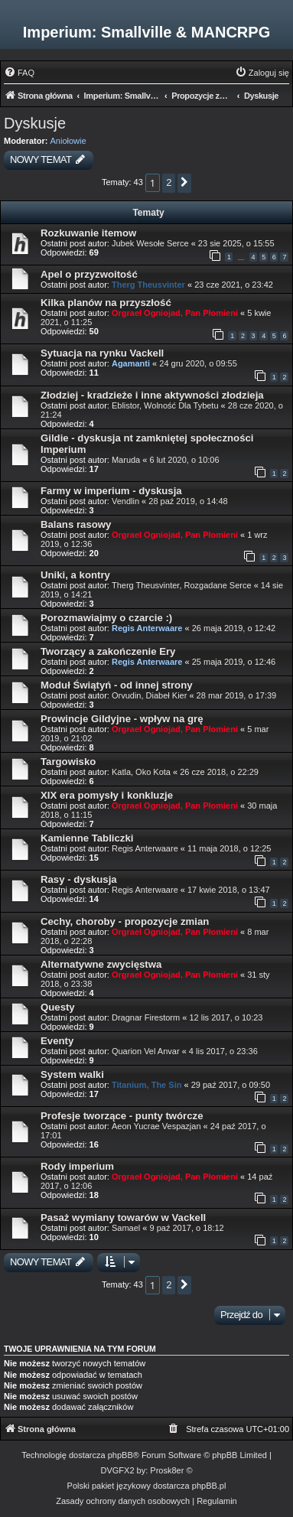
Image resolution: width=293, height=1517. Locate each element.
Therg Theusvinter (148, 284)
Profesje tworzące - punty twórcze (122, 1115)
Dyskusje (35, 123)
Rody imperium (77, 1166)
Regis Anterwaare (147, 628)
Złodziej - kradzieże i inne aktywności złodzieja (152, 395)
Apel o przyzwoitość (89, 274)
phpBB (120, 1455)
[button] (184, 183)
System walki (72, 1074)
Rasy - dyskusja (79, 879)
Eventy (57, 1041)
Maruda (126, 459)
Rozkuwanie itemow (88, 233)
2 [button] (168, 182)
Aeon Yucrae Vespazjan (156, 1126)
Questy (58, 1007)
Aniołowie (68, 140)
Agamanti (131, 363)
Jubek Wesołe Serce (150, 243)
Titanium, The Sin (146, 1084)
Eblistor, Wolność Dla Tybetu (165, 405)
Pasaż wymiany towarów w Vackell (123, 1217)
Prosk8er (167, 1470)
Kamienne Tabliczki (87, 838)
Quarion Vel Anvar (146, 1051)
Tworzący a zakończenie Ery (108, 651)
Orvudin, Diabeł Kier (149, 695)
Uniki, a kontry (75, 575)
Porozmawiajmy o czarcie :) (106, 617)
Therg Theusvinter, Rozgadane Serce (182, 585)
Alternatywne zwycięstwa (101, 964)
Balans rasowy (76, 524)
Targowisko (68, 761)
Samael (126, 1227)
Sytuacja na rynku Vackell (102, 353)
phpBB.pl (209, 1485)
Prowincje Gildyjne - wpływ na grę (122, 718)
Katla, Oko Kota (141, 771)
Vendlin (125, 501)
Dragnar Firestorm (146, 1017)
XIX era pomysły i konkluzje (107, 795)
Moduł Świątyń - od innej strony (117, 685)
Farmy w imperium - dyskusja (111, 490)
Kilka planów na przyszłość (106, 302)
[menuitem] (19, 72)
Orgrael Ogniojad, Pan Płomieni (175, 312)
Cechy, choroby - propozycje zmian (125, 921)
